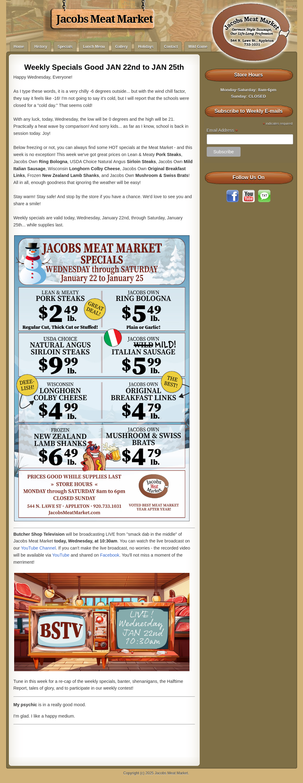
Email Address (222, 130)
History (40, 47)
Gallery (121, 47)
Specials (65, 47)
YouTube (61, 555)
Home (19, 47)
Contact (171, 47)
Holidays (145, 47)
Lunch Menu (94, 47)
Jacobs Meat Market (104, 19)
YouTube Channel (38, 548)
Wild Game (197, 47)
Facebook (109, 555)
